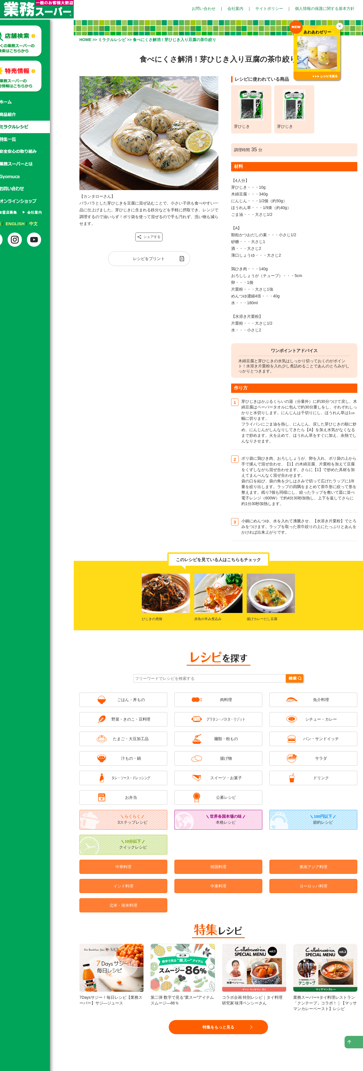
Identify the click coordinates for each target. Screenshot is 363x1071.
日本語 (18, 223)
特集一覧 (37, 139)
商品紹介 (37, 114)
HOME (85, 39)
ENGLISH (38, 223)
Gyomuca (37, 177)
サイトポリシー (269, 8)
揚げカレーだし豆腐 (262, 619)
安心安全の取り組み (37, 152)
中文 (57, 223)
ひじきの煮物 (152, 619)
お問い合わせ (204, 8)
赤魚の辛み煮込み (207, 619)
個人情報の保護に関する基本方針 (324, 8)
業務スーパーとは (37, 164)
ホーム (37, 102)
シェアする (149, 237)
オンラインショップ (37, 201)
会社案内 (235, 8)
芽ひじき (242, 126)
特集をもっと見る (218, 1027)
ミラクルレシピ (37, 127)
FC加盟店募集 (27, 212)
